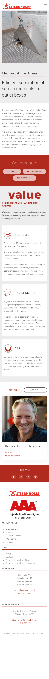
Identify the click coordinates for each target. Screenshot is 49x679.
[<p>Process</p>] (3, 571)
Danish (12, 171)
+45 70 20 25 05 (24, 632)
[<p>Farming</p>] (3, 581)
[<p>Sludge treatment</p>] (3, 574)
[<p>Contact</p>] (3, 596)
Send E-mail (35, 390)
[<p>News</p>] (3, 593)
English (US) (24, 178)
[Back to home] (16, 5)
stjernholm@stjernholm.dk (24, 629)
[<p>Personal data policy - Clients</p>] (3, 599)
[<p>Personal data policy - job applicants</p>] (3, 602)
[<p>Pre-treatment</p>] (3, 568)
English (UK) (34, 171)
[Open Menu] (45, 5)
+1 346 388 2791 (25, 662)
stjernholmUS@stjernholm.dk (24, 659)
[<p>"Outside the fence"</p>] (3, 578)
